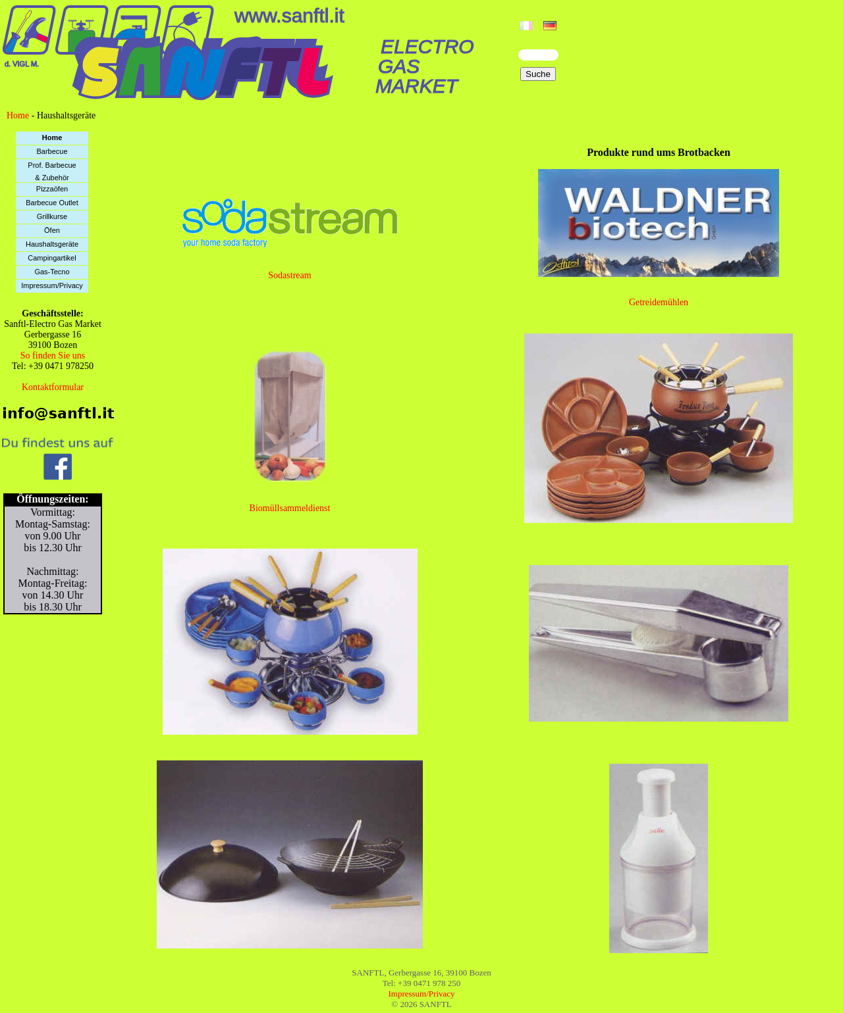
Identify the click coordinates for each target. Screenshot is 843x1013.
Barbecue (51, 151)
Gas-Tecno (51, 272)
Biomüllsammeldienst (290, 508)
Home (18, 115)
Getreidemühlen (658, 302)
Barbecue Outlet (52, 203)
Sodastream (289, 275)
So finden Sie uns (52, 355)
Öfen (52, 230)
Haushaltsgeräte (52, 244)
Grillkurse (52, 216)
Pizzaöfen (52, 189)
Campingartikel (52, 258)
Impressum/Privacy (52, 285)
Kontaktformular (53, 387)
